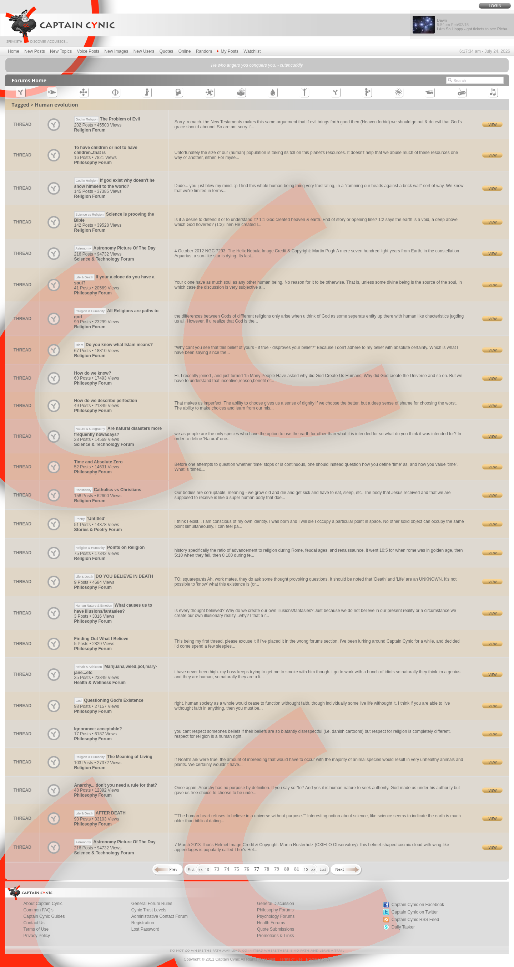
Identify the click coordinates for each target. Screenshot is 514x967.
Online (184, 51)
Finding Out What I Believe (101, 638)
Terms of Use (36, 929)
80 (287, 869)
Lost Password (145, 929)
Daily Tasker (403, 927)
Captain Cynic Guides (44, 916)
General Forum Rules (151, 903)
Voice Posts (88, 51)
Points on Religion (109, 547)
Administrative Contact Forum (159, 916)
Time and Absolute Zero (98, 461)
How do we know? (92, 373)
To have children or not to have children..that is (105, 150)
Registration (142, 922)
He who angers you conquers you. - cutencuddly (257, 65)
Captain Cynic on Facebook (418, 904)
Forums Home (28, 80)
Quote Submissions (275, 929)
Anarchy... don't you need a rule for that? (115, 785)
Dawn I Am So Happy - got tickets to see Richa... (473, 24)
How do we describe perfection (105, 400)
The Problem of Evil (107, 119)
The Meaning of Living (113, 756)
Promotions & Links (275, 935)
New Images (116, 51)
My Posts (227, 51)
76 (247, 869)
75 (237, 869)
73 (217, 869)
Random (204, 51)
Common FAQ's (38, 909)
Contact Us (33, 922)
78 (267, 869)
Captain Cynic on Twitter (415, 912)
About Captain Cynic (42, 903)
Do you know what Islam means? (113, 344)
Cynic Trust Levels (148, 909)
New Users (144, 51)
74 (227, 869)
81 (297, 869)
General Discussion (275, 903)
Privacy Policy (36, 935)
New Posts (34, 51)
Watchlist (252, 51)
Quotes (166, 51)
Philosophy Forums (275, 909)
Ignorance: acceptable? (98, 728)
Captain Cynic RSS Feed (415, 919)
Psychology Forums (275, 916)
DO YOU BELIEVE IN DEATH (113, 576)
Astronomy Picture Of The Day (115, 248)
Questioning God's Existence (108, 700)
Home (13, 51)
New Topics (61, 51)
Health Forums (271, 922)
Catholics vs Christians (107, 489)
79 (277, 869)
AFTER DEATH (100, 813)
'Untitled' (89, 518)
